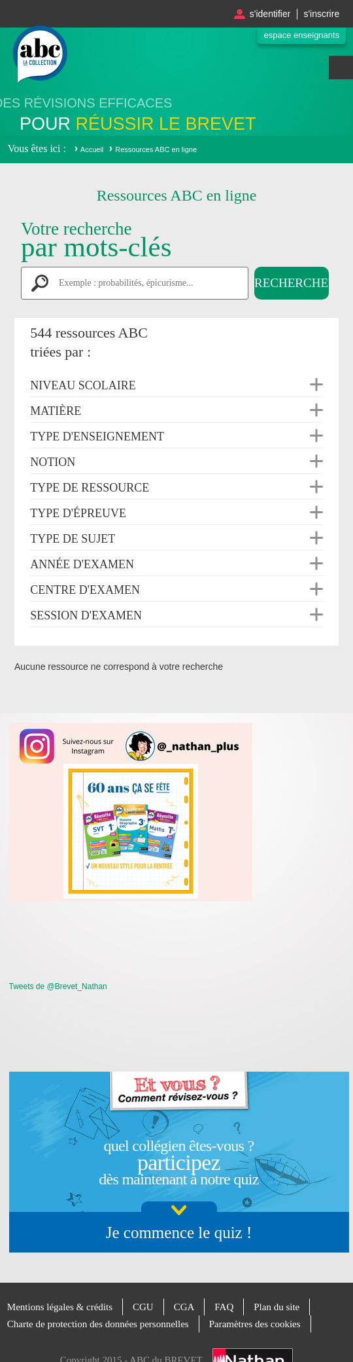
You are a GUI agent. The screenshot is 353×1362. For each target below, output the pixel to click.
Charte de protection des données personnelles (98, 1324)
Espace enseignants (302, 35)
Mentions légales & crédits (59, 1307)
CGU (143, 1307)
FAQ (223, 1307)
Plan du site (276, 1307)
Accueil (91, 149)
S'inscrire (321, 14)
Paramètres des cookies (255, 1324)
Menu (341, 67)
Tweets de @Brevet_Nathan (58, 986)
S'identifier (270, 14)
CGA (184, 1307)
